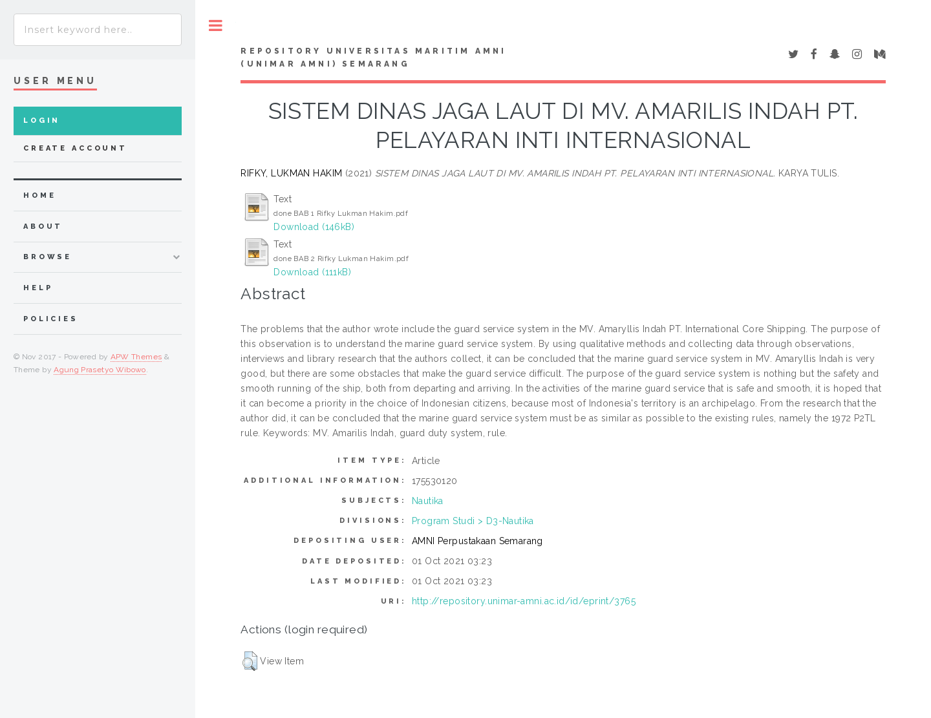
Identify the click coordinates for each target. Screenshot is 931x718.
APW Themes (136, 356)
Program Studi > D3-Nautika (473, 521)
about (43, 226)
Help (37, 288)
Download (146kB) (313, 227)
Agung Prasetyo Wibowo (100, 369)
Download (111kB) (312, 272)
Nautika (428, 501)
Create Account (75, 148)
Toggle (215, 25)
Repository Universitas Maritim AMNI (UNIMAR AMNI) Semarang (373, 58)
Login (41, 120)
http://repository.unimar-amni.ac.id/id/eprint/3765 (524, 601)
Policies (50, 319)
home (39, 195)
